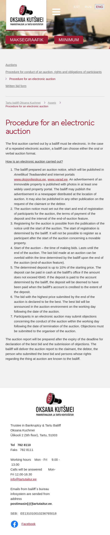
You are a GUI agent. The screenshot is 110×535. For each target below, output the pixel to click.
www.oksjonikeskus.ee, (30, 179)
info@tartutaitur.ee (23, 479)
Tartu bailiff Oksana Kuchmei (23, 102)
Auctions (11, 65)
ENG (99, 7)
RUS (88, 7)
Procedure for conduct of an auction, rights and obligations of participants (54, 72)
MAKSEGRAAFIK (27, 39)
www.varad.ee (58, 179)
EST (77, 7)
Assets (52, 102)
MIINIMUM (69, 39)
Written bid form (16, 86)
